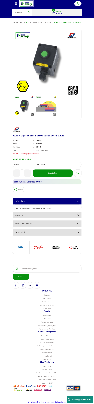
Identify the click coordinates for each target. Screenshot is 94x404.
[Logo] (26, 3)
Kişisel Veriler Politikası (47, 329)
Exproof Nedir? (47, 370)
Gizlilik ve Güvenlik (47, 305)
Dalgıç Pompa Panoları (47, 349)
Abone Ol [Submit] (20, 277)
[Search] (22, 12)
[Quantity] (22, 173)
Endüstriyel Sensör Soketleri (47, 346)
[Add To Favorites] (77, 173)
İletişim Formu (47, 302)
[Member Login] (78, 3)
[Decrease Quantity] (16, 173)
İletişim (47, 295)
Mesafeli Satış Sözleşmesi (47, 325)
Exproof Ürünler (47, 336)
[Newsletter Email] (47, 269)
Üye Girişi (47, 319)
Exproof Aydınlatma (47, 339)
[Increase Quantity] (27, 173)
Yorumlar (19, 215)
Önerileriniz (20, 232)
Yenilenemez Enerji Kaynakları (47, 373)
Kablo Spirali (47, 359)
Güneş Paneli (47, 356)
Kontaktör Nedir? (47, 383)
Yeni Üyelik (47, 315)
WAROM (39, 140)
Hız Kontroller (47, 353)
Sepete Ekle (52, 173)
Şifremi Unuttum (47, 322)
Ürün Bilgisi (20, 201)
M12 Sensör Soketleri (47, 343)
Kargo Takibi (47, 309)
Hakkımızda (47, 298)
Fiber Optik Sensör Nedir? (47, 380)
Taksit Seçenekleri (23, 223)
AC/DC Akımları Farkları (47, 376)
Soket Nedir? (47, 366)
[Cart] (57, 12)
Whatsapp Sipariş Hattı (79, 399)
